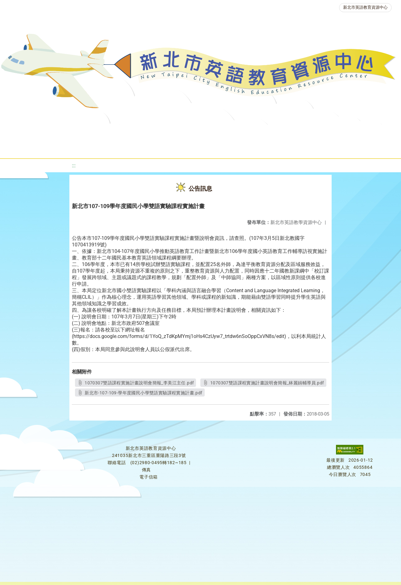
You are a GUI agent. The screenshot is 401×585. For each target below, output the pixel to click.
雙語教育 (178, 148)
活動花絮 (216, 148)
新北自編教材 (168, 132)
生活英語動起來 (365, 132)
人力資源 (321, 132)
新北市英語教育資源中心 (365, 7)
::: (74, 166)
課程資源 (89, 132)
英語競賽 (284, 132)
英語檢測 (247, 132)
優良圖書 (209, 132)
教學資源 (127, 132)
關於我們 (22, 132)
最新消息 (59, 132)
